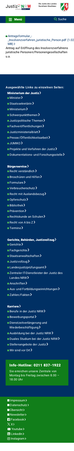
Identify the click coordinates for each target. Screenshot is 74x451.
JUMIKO (15, 143)
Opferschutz (18, 199)
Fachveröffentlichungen (26, 126)
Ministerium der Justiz (23, 93)
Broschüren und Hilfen (25, 177)
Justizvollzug (18, 261)
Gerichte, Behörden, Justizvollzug (30, 240)
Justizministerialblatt (24, 132)
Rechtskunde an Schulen (26, 216)
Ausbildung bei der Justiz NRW (30, 333)
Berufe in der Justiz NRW (26, 311)
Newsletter (17, 414)
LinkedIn (17, 434)
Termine (15, 228)
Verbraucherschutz (22, 188)
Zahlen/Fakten (20, 295)
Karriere (13, 306)
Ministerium (18, 109)
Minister (15, 98)
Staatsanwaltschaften (24, 256)
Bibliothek (16, 205)
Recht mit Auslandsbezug (27, 194)
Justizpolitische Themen (26, 120)
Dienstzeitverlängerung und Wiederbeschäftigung (28, 325)
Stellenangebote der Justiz (28, 344)
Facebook (17, 419)
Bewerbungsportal (22, 317)
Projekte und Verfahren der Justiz (32, 149)
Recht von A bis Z (21, 222)
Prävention (17, 211)
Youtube (17, 429)
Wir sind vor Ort (20, 350)
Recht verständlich (22, 171)
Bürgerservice (17, 166)
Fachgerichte (18, 250)
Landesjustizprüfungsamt (27, 267)
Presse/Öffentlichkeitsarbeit (29, 137)
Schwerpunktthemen (24, 115)
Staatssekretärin (21, 103)
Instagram (18, 438)
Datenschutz (18, 405)
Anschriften (17, 283)
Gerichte (15, 244)
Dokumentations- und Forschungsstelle (36, 155)
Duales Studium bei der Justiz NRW (34, 339)
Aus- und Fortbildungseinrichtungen (34, 289)
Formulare (16, 182)
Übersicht (16, 410)
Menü (18, 19)
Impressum (17, 400)
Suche (62, 19)
